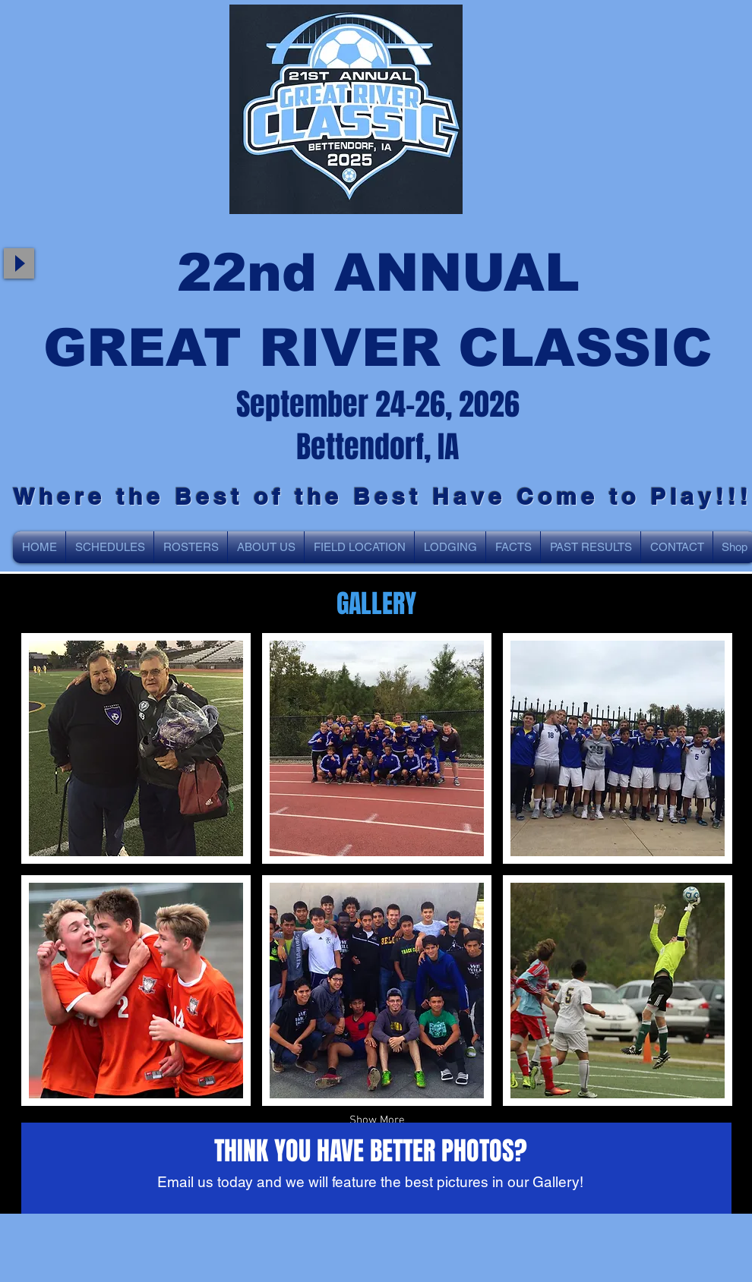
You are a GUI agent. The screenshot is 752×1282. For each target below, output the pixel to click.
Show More (377, 1120)
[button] (136, 748)
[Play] (19, 263)
